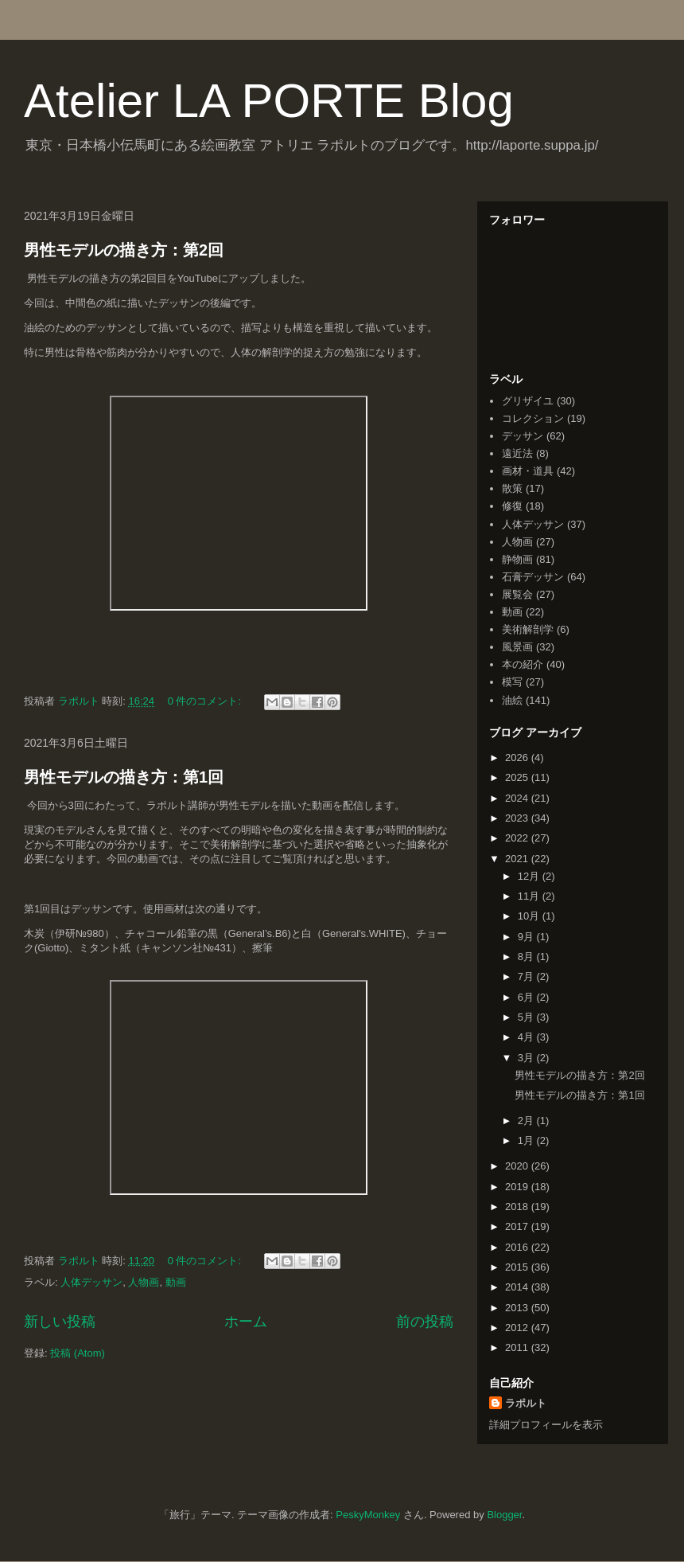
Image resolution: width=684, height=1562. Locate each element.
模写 (512, 682)
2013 (518, 1308)
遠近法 (517, 453)
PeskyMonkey (368, 1515)
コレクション (533, 418)
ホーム (245, 1322)
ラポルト (525, 1403)
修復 (512, 506)
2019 (518, 1187)
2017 (518, 1226)
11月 (530, 896)
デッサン (522, 436)
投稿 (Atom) (77, 1353)
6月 (527, 997)
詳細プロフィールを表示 (546, 1425)
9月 (527, 937)
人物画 (143, 1282)
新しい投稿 (59, 1322)
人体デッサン (91, 1282)
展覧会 (517, 594)
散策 (512, 488)
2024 (518, 798)
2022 (518, 838)
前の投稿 (424, 1322)
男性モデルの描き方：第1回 (123, 777)
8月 (527, 957)
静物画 (517, 559)
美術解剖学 (528, 629)
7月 (527, 976)
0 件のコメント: (206, 701)
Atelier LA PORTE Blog (269, 100)
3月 (527, 1058)
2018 (518, 1207)
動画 (175, 1282)
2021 (518, 859)
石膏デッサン (533, 577)
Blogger (504, 1515)
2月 (527, 1121)
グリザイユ (528, 401)
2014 (518, 1287)
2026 (518, 757)
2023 (518, 818)
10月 (530, 916)
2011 (518, 1347)
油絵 (512, 700)
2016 (518, 1247)
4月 (527, 1037)
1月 (527, 1140)
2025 (518, 777)
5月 (527, 1017)
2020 (518, 1166)
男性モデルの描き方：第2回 (123, 250)
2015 (518, 1267)
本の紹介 (522, 664)
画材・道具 (528, 471)
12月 (530, 876)
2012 (518, 1328)
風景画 (517, 647)
